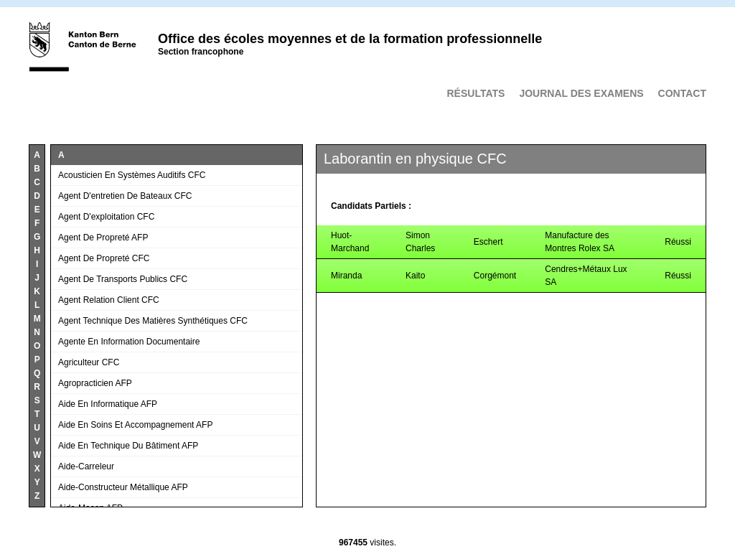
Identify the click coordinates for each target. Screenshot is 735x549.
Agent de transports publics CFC (122, 279)
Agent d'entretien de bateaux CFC (125, 196)
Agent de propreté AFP (103, 238)
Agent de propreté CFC (103, 258)
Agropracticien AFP (95, 383)
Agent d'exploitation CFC (106, 217)
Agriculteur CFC (88, 362)
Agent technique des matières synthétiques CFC (153, 321)
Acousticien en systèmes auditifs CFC (131, 175)
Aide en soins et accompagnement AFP (135, 425)
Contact (682, 93)
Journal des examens (581, 93)
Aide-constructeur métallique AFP (123, 487)
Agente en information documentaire (129, 342)
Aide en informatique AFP (107, 404)
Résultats (475, 93)
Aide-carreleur (86, 466)
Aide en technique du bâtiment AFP (128, 446)
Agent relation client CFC (108, 300)
